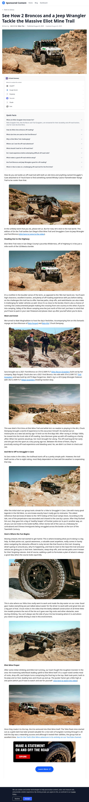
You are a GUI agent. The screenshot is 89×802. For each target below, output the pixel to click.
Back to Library (8, 10)
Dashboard (43, 3)
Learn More (44, 769)
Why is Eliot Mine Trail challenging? (44, 139)
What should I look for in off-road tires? (44, 148)
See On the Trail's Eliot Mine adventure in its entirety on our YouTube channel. (49, 737)
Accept (27, 799)
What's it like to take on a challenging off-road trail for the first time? (44, 167)
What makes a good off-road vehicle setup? (44, 158)
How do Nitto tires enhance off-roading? (44, 130)
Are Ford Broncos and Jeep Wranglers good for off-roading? (44, 162)
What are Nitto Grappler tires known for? (44, 120)
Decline (17, 799)
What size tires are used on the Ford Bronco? (44, 134)
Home (31, 3)
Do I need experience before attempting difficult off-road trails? (44, 153)
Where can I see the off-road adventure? (44, 144)
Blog (36, 3)
